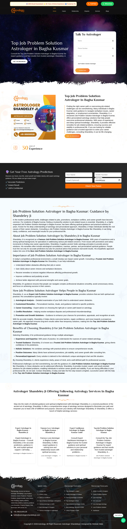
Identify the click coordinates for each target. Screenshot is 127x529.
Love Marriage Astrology (100, 504)
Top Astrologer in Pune (72, 501)
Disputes (86, 11)
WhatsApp (107, 4)
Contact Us (42, 491)
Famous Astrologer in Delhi (46, 504)
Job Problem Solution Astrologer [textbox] (87, 63)
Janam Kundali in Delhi (72, 510)
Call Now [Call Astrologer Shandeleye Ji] (92, 4)
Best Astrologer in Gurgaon (46, 507)
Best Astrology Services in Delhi (75, 507)
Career (64, 11)
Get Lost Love (97, 501)
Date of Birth (99, 178)
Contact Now (82, 70)
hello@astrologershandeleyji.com (27, 515)
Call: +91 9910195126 (19, 61)
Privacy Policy (43, 494)
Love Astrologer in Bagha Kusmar (50, 459)
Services (97, 11)
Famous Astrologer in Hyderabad (48, 510)
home (54, 11)
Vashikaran (96, 510)
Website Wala (97, 524)
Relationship (75, 11)
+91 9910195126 (20, 512)
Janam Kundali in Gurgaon (100, 491)
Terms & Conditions (44, 497)
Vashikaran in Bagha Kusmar (77, 459)
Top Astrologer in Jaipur (72, 491)
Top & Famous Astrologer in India (75, 504)
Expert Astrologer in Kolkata (74, 494)
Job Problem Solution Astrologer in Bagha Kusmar (104, 459)
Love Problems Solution (99, 507)
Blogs (107, 11)
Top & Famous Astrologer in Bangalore (50, 501)
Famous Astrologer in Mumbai (74, 497)
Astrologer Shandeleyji (71, 524)
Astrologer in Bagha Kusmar (23, 456)
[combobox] (94, 64)
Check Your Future (93, 186)
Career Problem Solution (100, 494)
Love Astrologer (97, 497)
